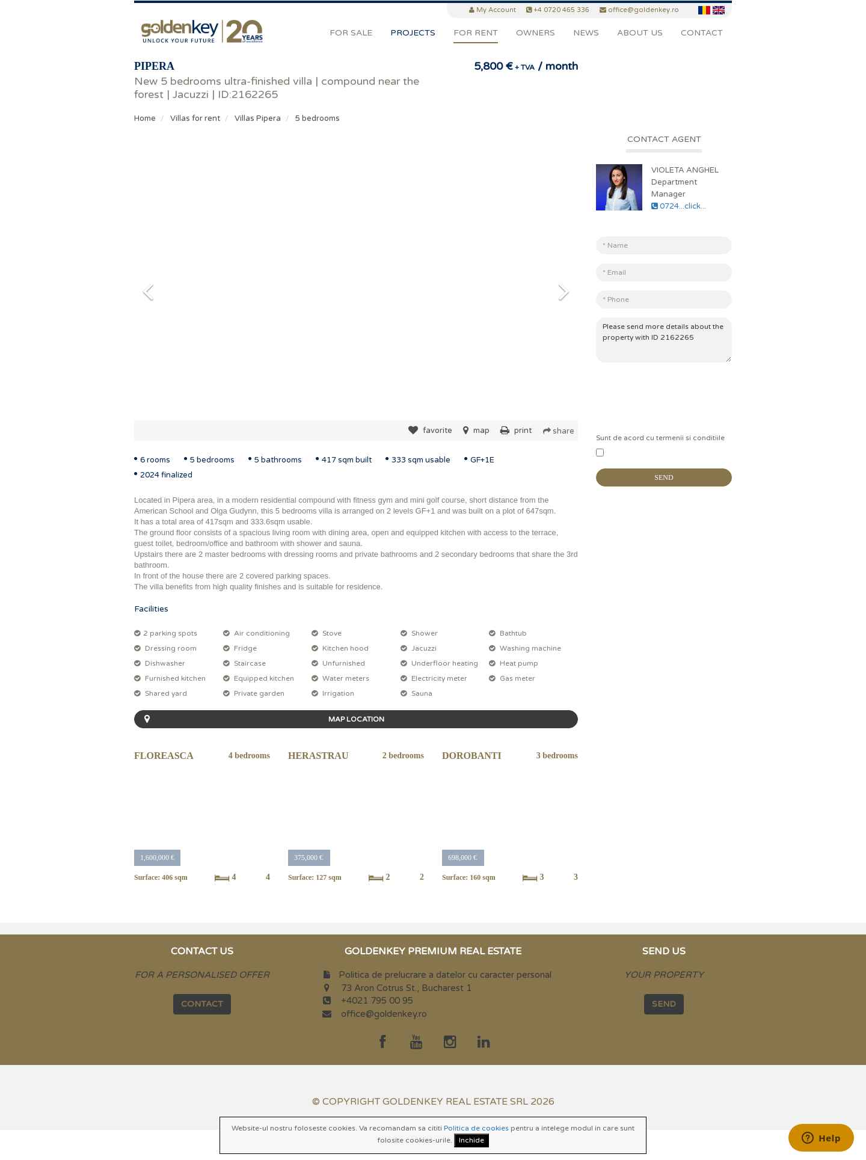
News (586, 33)
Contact (702, 33)
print (516, 430)
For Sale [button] (351, 33)
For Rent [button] (475, 33)
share (558, 431)
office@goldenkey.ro (384, 1013)
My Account (496, 10)
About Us (640, 33)
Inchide (471, 1140)
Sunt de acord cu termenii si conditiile (660, 438)
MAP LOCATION (261, 719)
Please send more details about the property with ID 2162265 (664, 340)
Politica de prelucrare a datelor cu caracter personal (445, 974)
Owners (535, 33)
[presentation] (687, 395)
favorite (430, 430)
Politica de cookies (476, 1128)
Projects (412, 33)
